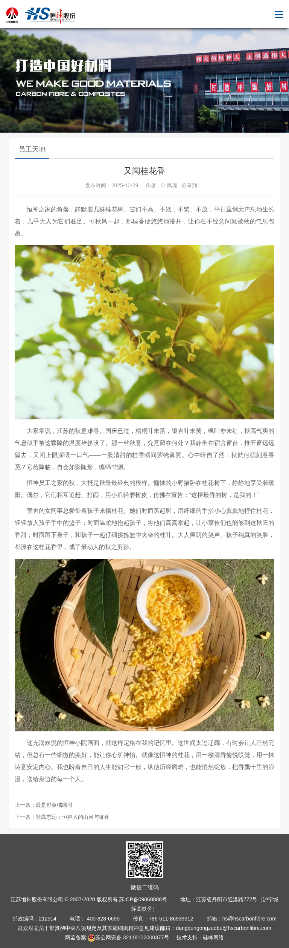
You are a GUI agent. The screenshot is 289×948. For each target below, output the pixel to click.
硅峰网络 (213, 937)
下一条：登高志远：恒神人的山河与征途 (62, 817)
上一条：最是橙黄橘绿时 (44, 805)
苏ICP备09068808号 (143, 899)
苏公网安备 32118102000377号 (128, 937)
